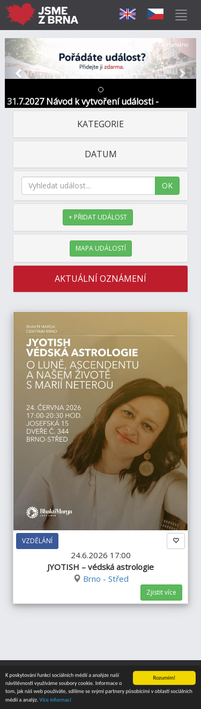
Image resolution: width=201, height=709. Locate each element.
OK (167, 185)
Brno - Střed (106, 578)
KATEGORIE (100, 124)
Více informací (55, 700)
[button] (19, 73)
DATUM (101, 154)
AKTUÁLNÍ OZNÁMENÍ (100, 278)
